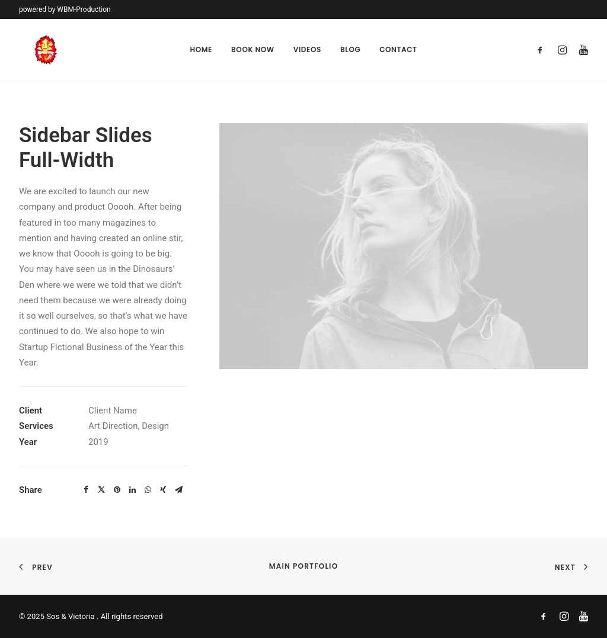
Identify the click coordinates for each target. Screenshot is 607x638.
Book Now (252, 49)
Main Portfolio (303, 566)
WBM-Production (83, 9)
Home (201, 49)
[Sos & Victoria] (31, 50)
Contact (398, 49)
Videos (307, 49)
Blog (350, 49)
